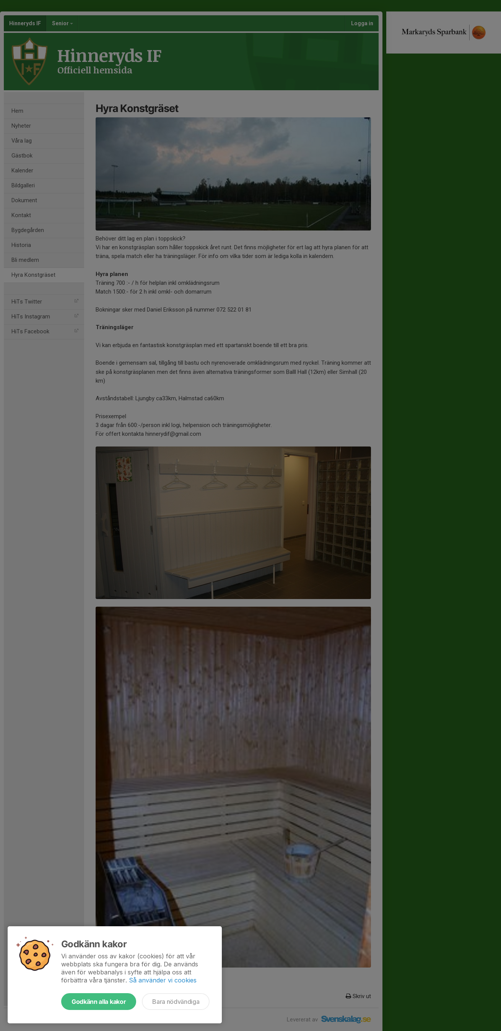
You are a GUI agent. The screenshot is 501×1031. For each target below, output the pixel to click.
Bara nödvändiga (175, 1001)
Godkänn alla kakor (99, 1001)
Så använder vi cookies (163, 980)
